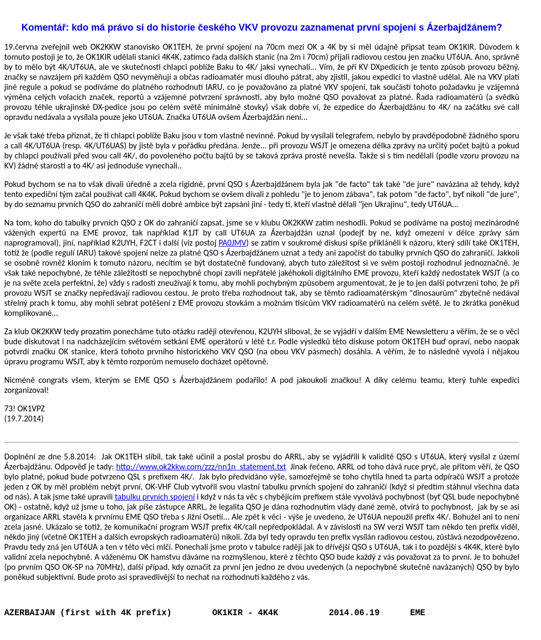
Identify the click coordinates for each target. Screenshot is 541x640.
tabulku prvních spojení (155, 497)
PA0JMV (232, 243)
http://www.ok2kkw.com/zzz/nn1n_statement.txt (201, 467)
